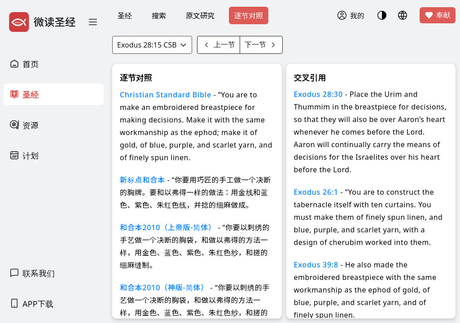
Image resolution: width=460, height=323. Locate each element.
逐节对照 (248, 16)
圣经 (125, 16)
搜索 (159, 16)
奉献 (438, 15)
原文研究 (200, 16)
